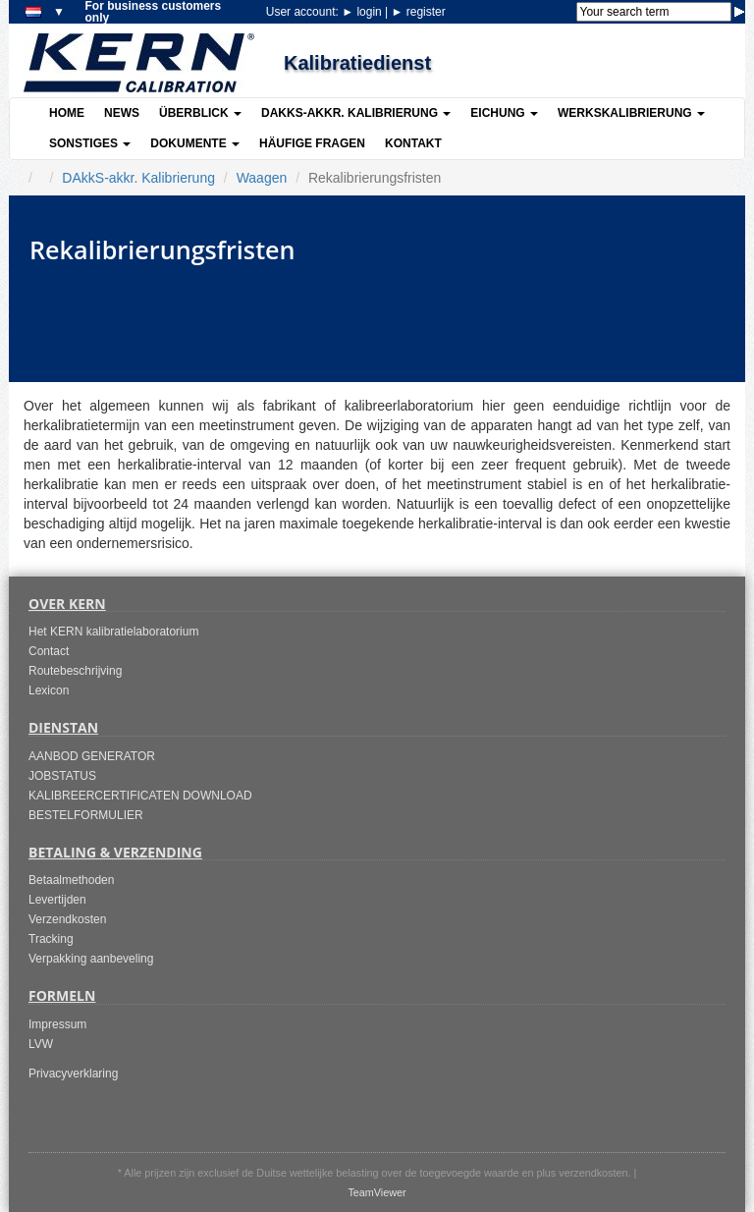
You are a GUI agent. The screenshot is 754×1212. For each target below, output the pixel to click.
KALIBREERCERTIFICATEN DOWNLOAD (140, 795)
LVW (40, 1044)
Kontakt (413, 143)
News (121, 113)
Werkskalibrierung (631, 113)
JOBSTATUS (62, 776)
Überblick (200, 113)
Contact (48, 651)
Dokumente (195, 143)
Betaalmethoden (71, 880)
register (419, 12)
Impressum (57, 1024)
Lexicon (48, 690)
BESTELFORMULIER (85, 815)
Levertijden (57, 900)
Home (66, 113)
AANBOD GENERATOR (91, 756)
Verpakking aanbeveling (90, 958)
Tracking (51, 939)
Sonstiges (90, 143)
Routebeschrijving (75, 671)
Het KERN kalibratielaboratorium (113, 631)
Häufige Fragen (312, 143)
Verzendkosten (67, 919)
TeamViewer (376, 1192)
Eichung (504, 113)
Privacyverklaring (73, 1073)
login (363, 12)
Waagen (262, 178)
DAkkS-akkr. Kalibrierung (356, 113)
